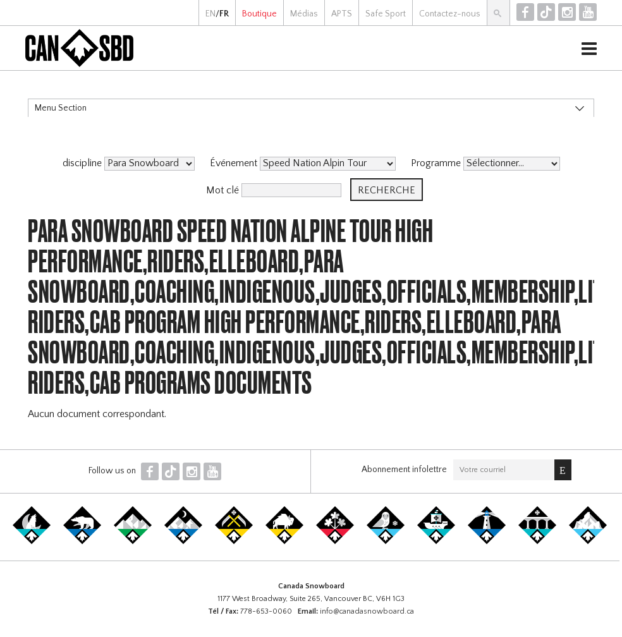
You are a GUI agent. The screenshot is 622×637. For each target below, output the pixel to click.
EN (210, 14)
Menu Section (61, 108)
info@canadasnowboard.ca (367, 611)
